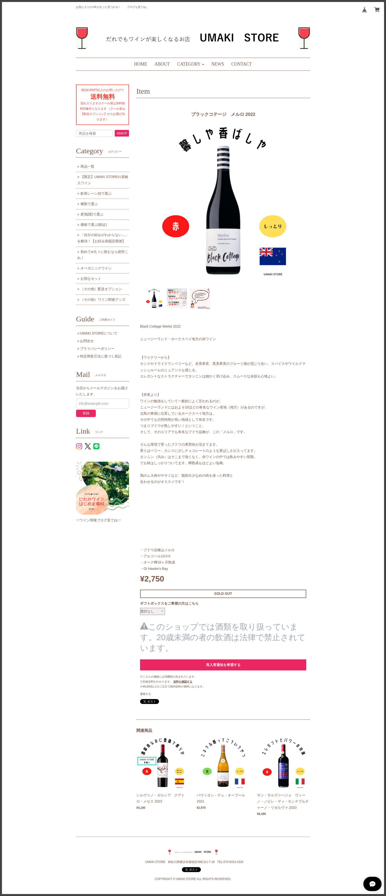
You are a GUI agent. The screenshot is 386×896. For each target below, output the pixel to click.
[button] (191, 64)
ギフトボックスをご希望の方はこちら (169, 603)
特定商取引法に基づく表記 (100, 356)
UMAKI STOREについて (98, 333)
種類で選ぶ (89, 204)
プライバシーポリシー (97, 349)
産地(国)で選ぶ (91, 214)
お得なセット (90, 279)
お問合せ (87, 341)
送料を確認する (182, 681)
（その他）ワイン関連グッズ (102, 299)
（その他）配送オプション (101, 289)
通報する (145, 693)
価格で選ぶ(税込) (93, 225)
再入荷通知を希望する (223, 665)
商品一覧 (87, 166)
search (122, 133)
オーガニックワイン (96, 268)
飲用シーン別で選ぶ (96, 193)
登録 (85, 413)
